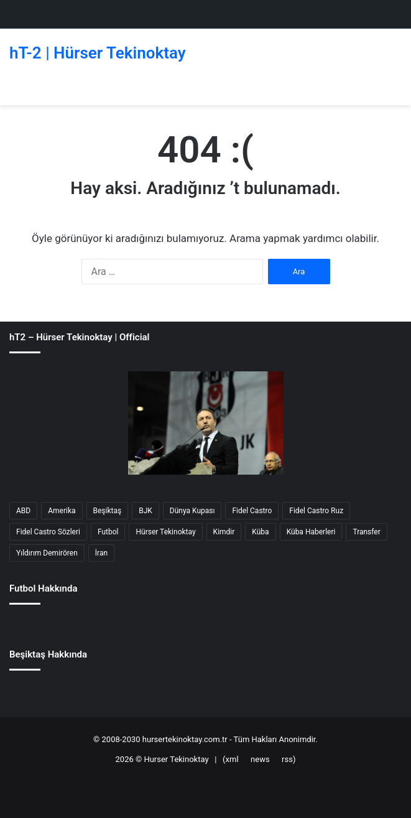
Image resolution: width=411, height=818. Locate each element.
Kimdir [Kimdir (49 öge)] (224, 532)
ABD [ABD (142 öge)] (23, 510)
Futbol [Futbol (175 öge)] (108, 532)
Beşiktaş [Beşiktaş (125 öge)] (107, 510)
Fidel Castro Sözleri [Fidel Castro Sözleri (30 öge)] (48, 532)
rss (287, 759)
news (260, 759)
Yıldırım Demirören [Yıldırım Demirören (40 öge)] (47, 553)
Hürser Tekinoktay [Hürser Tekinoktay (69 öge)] (165, 532)
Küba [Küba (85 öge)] (260, 532)
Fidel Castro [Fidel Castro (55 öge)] (252, 510)
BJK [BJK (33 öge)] (145, 510)
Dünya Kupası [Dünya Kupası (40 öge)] (192, 510)
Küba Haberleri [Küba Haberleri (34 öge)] (311, 532)
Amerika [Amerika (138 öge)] (61, 510)
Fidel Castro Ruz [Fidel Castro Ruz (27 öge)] (316, 510)
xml (232, 759)
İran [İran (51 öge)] (101, 553)
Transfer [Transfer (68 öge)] (366, 532)
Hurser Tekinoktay (176, 759)
